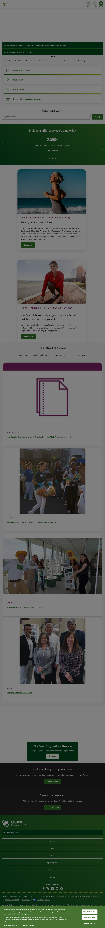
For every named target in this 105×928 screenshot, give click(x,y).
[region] (52, 917)
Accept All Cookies (89, 912)
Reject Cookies (89, 917)
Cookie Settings (89, 923)
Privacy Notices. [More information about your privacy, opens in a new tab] (28, 925)
